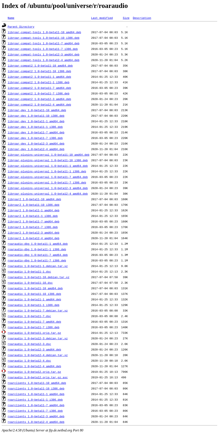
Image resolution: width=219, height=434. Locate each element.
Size (126, 18)
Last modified (102, 18)
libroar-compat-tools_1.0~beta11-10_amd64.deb (44, 32)
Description (142, 18)
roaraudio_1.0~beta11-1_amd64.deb (34, 299)
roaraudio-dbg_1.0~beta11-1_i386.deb (37, 249)
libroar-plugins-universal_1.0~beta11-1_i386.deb (47, 171)
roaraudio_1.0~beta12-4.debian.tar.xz (38, 355)
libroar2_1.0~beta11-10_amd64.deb (34, 199)
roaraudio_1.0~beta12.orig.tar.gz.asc (38, 377)
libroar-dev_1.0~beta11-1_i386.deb (35, 127)
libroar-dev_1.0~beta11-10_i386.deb (36, 116)
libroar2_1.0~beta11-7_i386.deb (33, 227)
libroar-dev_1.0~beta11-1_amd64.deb (36, 121)
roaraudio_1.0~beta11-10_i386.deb (34, 294)
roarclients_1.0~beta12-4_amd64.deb (36, 422)
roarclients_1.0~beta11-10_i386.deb (36, 388)
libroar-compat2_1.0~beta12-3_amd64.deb (39, 99)
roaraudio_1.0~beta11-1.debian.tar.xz (38, 266)
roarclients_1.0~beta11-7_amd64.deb (36, 405)
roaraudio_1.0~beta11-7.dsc (29, 316)
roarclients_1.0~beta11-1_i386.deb (35, 399)
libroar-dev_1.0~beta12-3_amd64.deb (36, 143)
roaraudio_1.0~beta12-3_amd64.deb (34, 349)
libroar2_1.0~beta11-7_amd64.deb (33, 221)
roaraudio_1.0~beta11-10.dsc (30, 283)
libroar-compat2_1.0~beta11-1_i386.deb (39, 82)
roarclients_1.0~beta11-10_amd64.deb (37, 383)
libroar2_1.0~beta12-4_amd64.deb (33, 238)
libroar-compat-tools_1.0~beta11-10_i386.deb (43, 38)
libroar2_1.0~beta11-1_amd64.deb (33, 210)
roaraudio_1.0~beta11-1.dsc (29, 271)
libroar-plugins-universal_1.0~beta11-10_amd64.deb (48, 155)
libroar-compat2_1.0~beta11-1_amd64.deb (39, 77)
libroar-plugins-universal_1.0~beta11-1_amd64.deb (48, 166)
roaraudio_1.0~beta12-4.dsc (29, 360)
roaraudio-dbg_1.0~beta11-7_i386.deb (37, 260)
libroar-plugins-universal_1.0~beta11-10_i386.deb (48, 160)
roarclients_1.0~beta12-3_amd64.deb (36, 416)
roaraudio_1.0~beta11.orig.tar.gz (34, 333)
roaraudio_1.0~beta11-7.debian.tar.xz (38, 310)
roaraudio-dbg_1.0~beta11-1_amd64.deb (38, 244)
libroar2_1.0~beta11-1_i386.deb (33, 216)
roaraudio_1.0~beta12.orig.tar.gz (34, 372)
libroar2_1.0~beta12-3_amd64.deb (33, 232)
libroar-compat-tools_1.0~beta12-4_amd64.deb (43, 60)
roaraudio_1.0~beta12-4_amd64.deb (34, 366)
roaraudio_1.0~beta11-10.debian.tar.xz (39, 277)
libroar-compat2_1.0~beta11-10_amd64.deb (40, 65)
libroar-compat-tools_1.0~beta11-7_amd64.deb (43, 43)
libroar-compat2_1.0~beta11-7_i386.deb (39, 93)
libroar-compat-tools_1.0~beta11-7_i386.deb (43, 49)
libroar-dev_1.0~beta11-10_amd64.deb (37, 110)
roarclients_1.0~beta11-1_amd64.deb (36, 394)
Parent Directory (21, 26)
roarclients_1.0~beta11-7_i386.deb (35, 411)
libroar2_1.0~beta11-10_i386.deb (33, 205)
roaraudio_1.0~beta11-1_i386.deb (33, 305)
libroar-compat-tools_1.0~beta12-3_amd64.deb (43, 54)
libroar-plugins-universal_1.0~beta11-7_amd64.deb (48, 177)
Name (11, 18)
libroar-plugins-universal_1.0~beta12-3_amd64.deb (48, 188)
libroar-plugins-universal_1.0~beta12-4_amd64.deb (48, 193)
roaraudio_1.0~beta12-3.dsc (29, 344)
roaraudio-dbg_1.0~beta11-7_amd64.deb (38, 255)
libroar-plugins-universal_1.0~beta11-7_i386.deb (47, 182)
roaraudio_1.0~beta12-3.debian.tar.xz (38, 338)
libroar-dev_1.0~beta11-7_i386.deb (35, 138)
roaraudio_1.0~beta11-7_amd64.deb (34, 322)
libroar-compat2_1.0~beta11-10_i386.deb (39, 71)
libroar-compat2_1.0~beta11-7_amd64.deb (39, 88)
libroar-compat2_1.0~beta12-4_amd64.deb (39, 104)
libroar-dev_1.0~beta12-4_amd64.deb (36, 149)
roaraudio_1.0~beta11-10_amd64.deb (35, 288)
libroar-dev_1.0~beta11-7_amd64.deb (36, 132)
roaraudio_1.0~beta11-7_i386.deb (33, 327)
